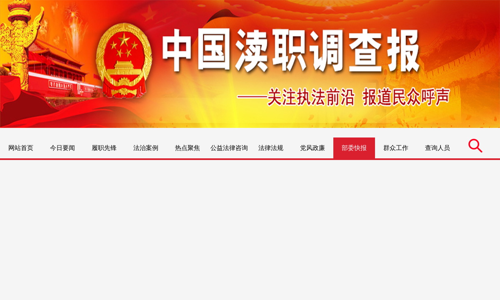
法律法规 (270, 147)
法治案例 (145, 147)
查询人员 (437, 147)
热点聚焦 (187, 147)
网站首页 (20, 147)
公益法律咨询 (229, 147)
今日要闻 (62, 147)
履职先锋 (104, 147)
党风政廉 (312, 147)
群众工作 (395, 147)
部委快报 (354, 147)
